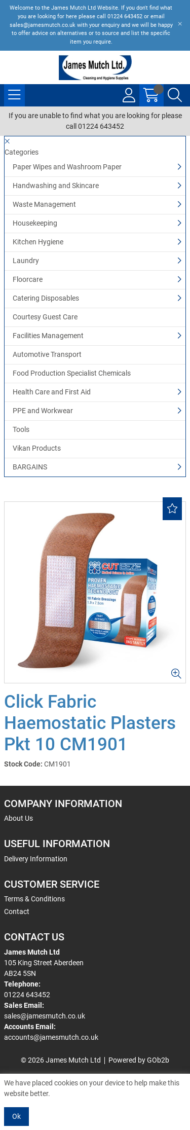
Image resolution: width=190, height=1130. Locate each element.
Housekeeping (35, 223)
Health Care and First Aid (52, 392)
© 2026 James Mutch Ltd (61, 1060)
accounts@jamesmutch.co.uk (51, 1037)
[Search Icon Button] (175, 95)
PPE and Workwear (43, 411)
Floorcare (28, 279)
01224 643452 (27, 995)
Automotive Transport (47, 354)
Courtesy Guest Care (45, 317)
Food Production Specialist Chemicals (72, 373)
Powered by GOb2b (138, 1060)
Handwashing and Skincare (56, 185)
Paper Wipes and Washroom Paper (67, 167)
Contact (16, 911)
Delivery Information (35, 859)
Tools (21, 429)
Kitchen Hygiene (38, 242)
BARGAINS (30, 467)
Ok (16, 1116)
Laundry (26, 261)
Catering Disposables (46, 298)
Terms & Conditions (34, 899)
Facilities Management (48, 336)
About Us (18, 818)
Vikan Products (37, 448)
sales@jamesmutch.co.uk (44, 1016)
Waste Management (44, 204)
